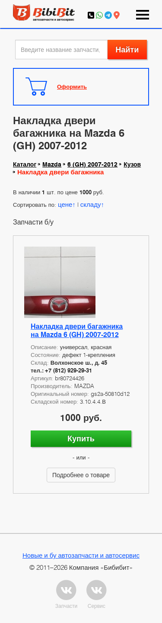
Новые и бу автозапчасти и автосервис (81, 555)
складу (90, 204)
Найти (127, 49)
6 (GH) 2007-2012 (92, 164)
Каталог (24, 164)
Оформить (72, 86)
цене (65, 204)
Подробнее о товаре (81, 474)
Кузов (132, 164)
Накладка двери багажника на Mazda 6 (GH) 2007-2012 (77, 330)
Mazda (51, 164)
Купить (81, 438)
